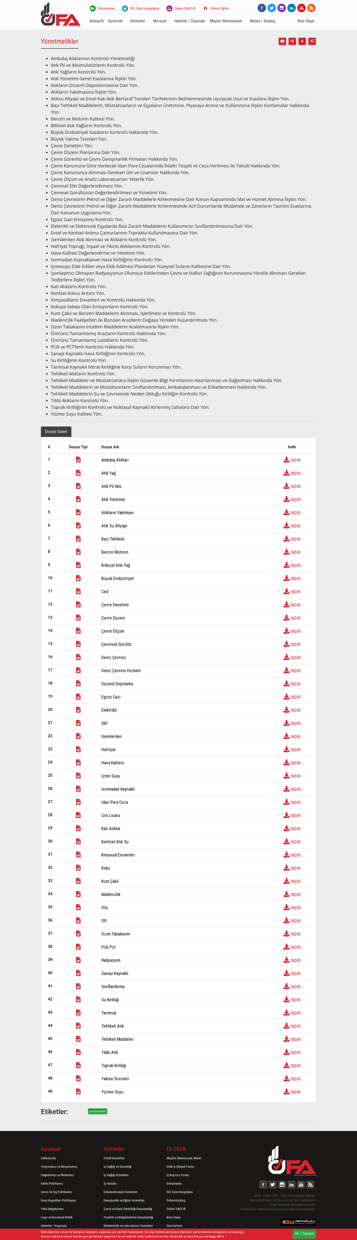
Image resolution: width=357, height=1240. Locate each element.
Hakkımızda (48, 1158)
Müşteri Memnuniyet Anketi (184, 1158)
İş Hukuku (110, 1183)
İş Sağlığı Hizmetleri (116, 1175)
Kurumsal (116, 21)
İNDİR (292, 460)
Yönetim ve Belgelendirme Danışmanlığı (128, 1217)
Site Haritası (174, 1226)
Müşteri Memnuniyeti (227, 21)
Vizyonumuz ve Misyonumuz (59, 1166)
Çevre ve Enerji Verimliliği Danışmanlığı (128, 1209)
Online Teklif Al (180, 8)
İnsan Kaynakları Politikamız (58, 1200)
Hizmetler (139, 21)
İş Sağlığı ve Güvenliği (117, 1166)
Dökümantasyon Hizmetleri (121, 1192)
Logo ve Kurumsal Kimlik (57, 1217)
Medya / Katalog (264, 21)
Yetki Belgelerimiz (52, 1209)
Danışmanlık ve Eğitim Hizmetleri (124, 1200)
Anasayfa (97, 21)
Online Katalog (176, 1200)
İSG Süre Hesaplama (140, 8)
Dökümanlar (102, 8)
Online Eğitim (216, 8)
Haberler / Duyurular (189, 21)
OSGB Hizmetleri (114, 1158)
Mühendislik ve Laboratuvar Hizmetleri (128, 1226)
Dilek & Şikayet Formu (180, 1166)
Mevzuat (161, 21)
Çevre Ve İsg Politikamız (56, 1192)
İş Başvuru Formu (178, 1175)
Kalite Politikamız (52, 1183)
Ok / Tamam (304, 1234)
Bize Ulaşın (306, 21)
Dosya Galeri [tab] (56, 431)
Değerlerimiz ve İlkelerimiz (57, 1175)
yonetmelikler (97, 1111)
